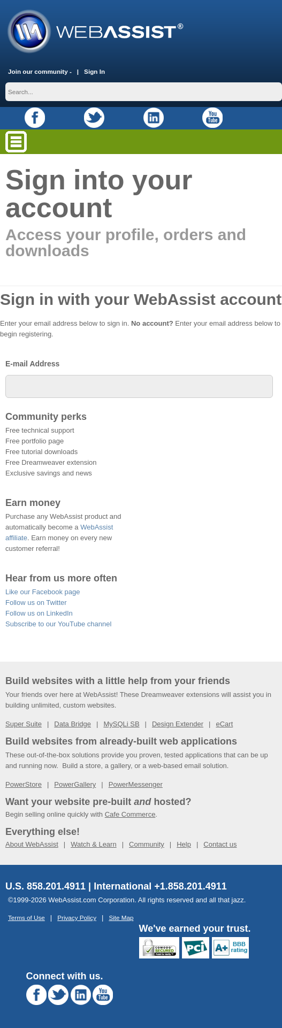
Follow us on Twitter (36, 603)
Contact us (220, 844)
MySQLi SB (121, 724)
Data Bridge (72, 724)
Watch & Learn (94, 844)
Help (184, 844)
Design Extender (177, 724)
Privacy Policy (76, 917)
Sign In (94, 71)
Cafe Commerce (130, 814)
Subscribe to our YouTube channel (58, 624)
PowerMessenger (136, 784)
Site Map (121, 917)
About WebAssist (31, 844)
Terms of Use (26, 917)
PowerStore (23, 784)
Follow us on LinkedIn (39, 613)
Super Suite (23, 724)
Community (146, 844)
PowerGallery (75, 784)
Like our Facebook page (42, 592)
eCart (224, 724)
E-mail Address (32, 363)
